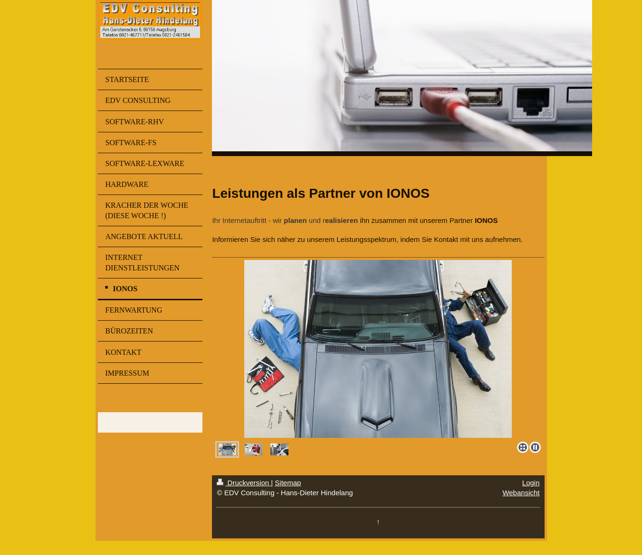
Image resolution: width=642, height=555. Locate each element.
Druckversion (244, 483)
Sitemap (288, 483)
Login (531, 483)
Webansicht (520, 493)
